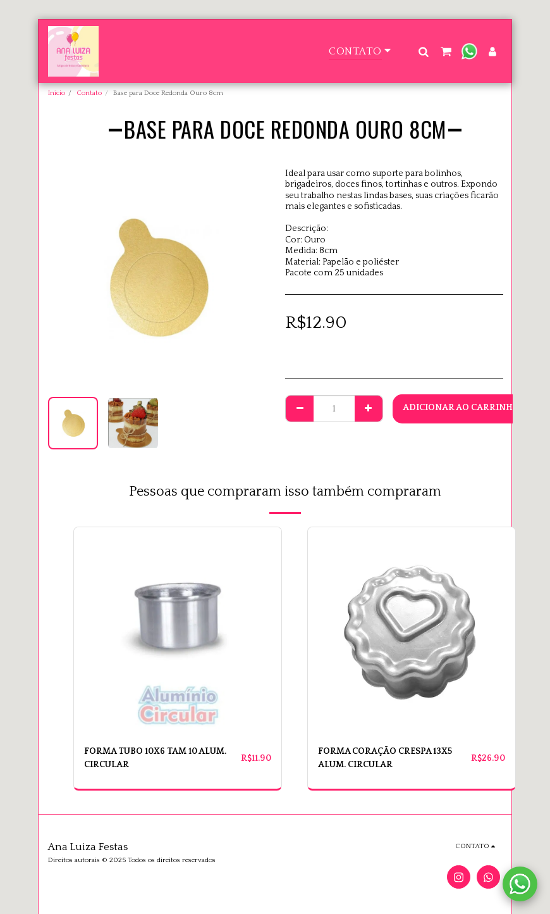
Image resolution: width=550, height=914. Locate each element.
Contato (89, 93)
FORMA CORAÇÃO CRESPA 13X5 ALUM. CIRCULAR (385, 758)
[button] (423, 51)
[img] (177, 631)
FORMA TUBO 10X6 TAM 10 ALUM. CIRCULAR (156, 758)
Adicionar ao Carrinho (461, 408)
